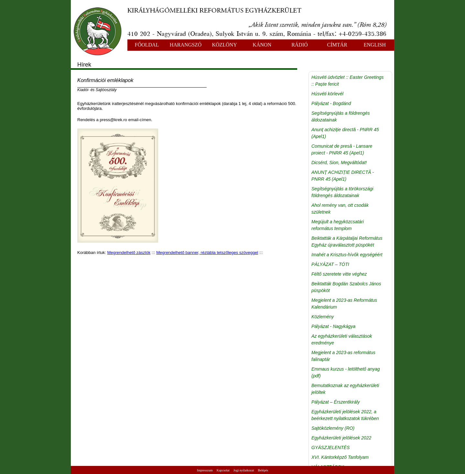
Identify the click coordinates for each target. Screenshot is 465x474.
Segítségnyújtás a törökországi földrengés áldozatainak (342, 192)
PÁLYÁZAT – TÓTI (330, 264)
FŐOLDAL (147, 44)
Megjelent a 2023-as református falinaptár (343, 356)
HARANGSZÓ (186, 44)
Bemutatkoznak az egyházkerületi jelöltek (345, 389)
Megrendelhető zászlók (129, 252)
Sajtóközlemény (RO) (332, 428)
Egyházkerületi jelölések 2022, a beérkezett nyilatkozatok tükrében (345, 415)
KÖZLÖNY (224, 44)
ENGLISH (375, 44)
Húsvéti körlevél (327, 93)
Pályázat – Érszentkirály (335, 402)
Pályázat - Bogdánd (331, 103)
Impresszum (205, 470)
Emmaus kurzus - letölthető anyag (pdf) (345, 372)
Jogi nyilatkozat (243, 470)
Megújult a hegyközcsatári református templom (337, 225)
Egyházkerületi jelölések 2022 (341, 437)
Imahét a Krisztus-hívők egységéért (346, 254)
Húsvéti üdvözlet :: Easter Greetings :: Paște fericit (347, 81)
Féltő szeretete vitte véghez (339, 274)
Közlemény (322, 316)
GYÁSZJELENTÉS (330, 447)
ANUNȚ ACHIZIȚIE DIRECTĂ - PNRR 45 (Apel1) (342, 176)
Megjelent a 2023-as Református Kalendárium (344, 304)
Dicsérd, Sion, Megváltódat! (339, 162)
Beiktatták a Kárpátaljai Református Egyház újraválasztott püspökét (346, 242)
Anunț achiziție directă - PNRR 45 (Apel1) (345, 133)
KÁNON (262, 44)
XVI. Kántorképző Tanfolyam (340, 457)
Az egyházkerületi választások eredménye (341, 339)
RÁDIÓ (299, 44)
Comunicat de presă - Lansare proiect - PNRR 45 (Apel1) (341, 149)
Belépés (263, 470)
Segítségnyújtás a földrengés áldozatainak (340, 116)
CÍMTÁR (337, 44)
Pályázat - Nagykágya (333, 326)
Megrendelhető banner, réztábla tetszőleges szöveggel (207, 252)
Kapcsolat (223, 470)
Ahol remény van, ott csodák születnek (340, 209)
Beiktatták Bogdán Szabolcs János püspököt (346, 287)
